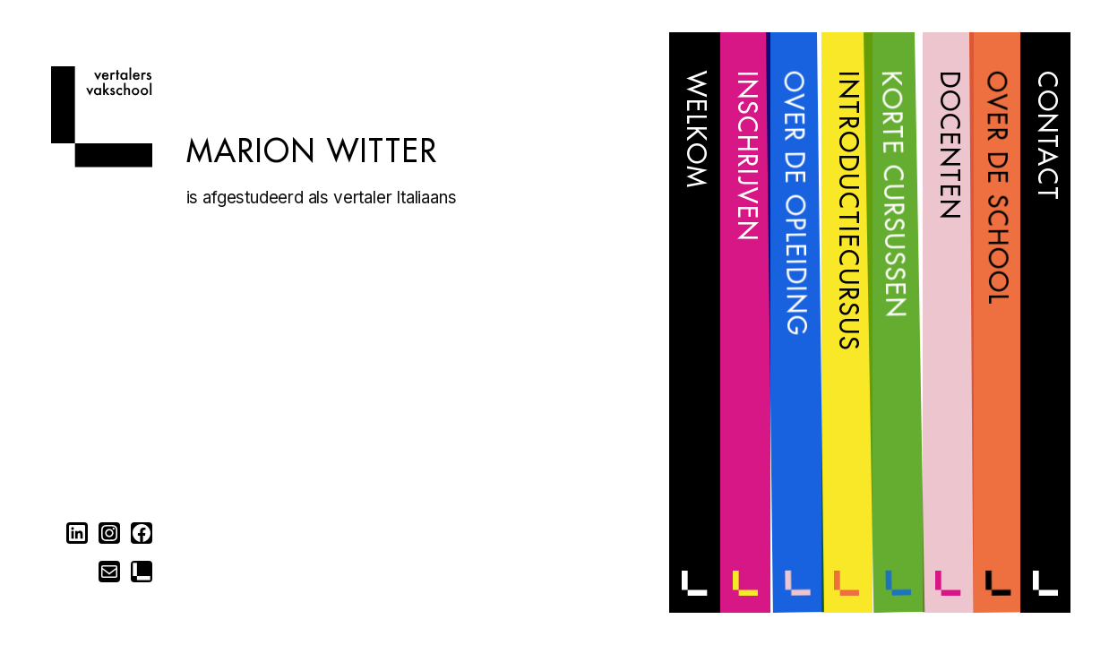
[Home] (101, 161)
